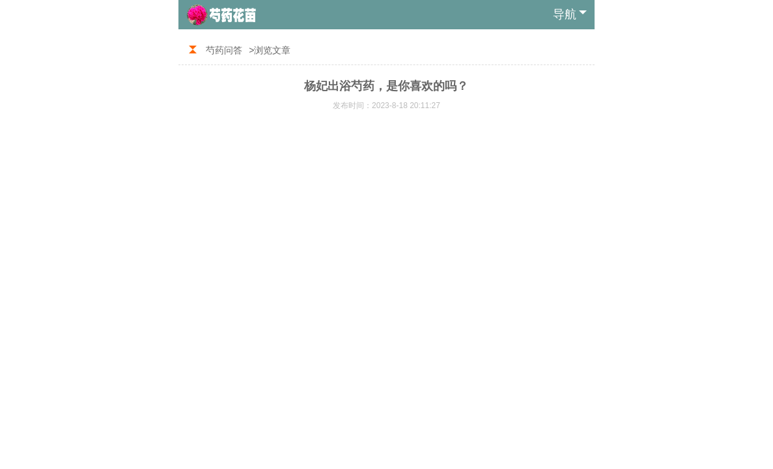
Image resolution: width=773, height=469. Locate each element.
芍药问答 (224, 50)
